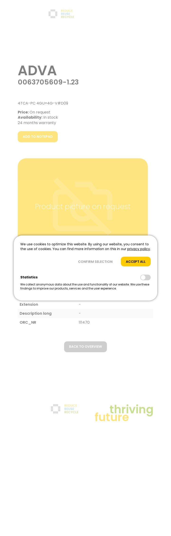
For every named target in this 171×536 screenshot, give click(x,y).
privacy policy (138, 249)
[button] (95, 261)
